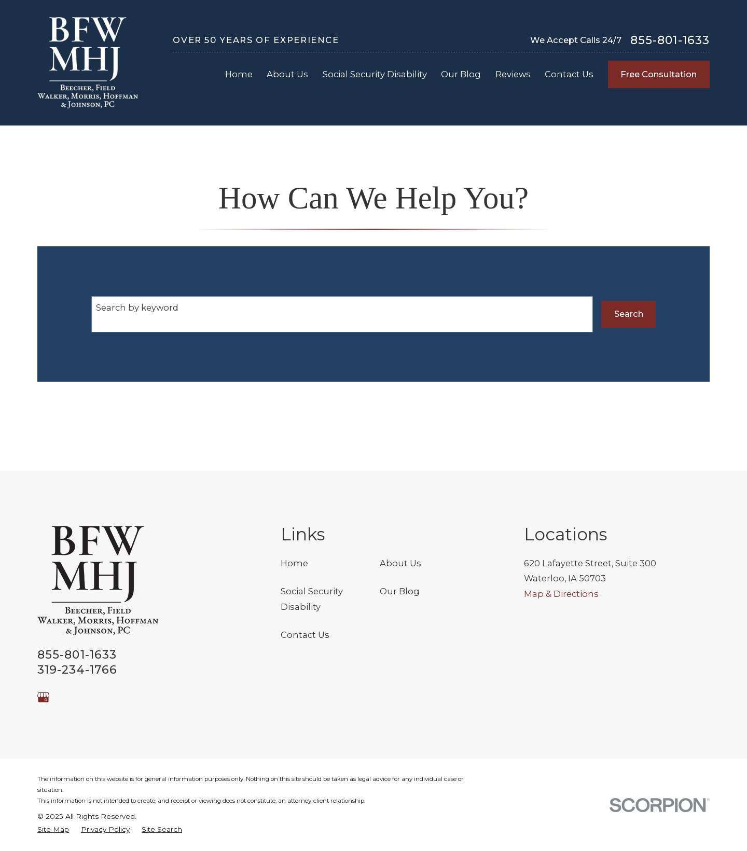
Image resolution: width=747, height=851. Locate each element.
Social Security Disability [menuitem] (375, 74)
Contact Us (305, 635)
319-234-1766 (77, 670)
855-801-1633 (670, 40)
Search (628, 314)
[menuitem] (53, 829)
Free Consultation (658, 74)
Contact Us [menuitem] (569, 74)
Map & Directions (561, 594)
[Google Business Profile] (43, 697)
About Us (400, 563)
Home (294, 563)
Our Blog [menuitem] (461, 74)
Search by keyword (137, 307)
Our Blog (400, 591)
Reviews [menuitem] (513, 74)
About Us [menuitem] (287, 74)
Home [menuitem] (239, 74)
